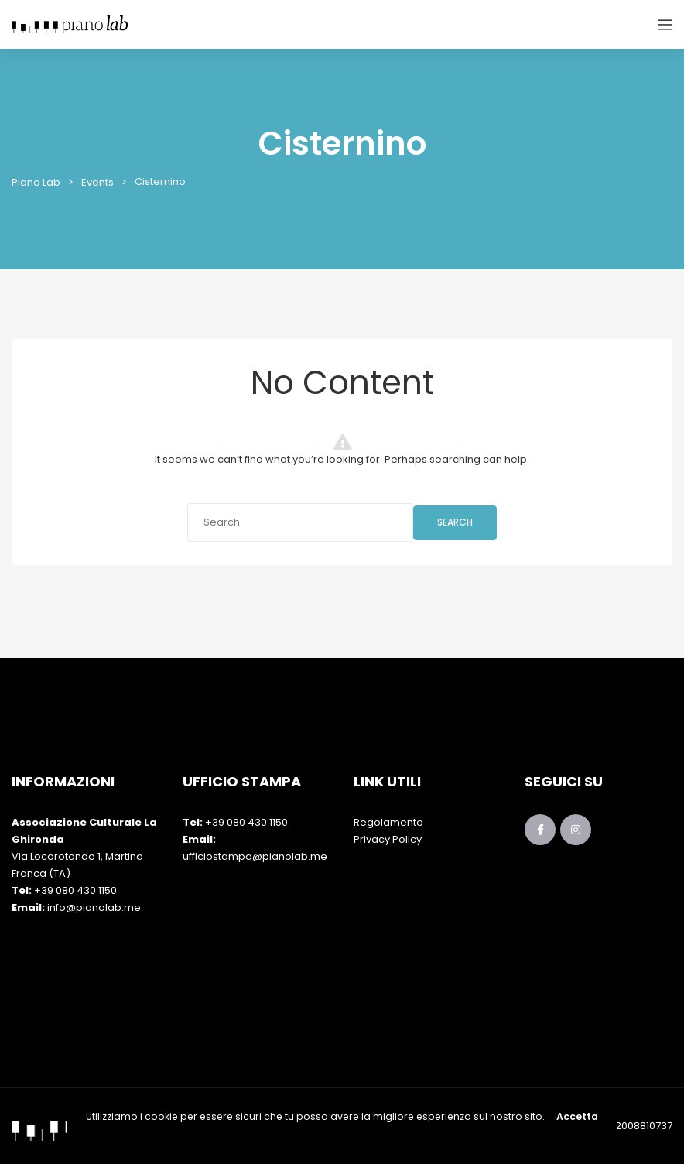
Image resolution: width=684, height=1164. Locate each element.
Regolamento (388, 822)
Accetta (577, 1116)
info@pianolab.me (94, 907)
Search (455, 522)
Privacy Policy (388, 839)
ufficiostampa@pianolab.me (255, 856)
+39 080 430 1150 (75, 890)
